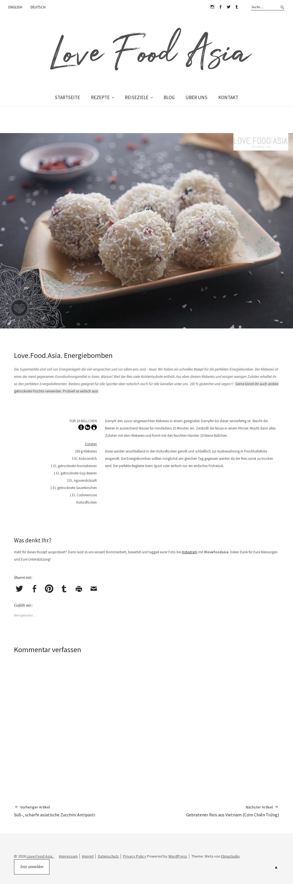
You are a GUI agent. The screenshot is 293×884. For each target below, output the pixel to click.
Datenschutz (108, 856)
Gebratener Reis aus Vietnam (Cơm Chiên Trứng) (232, 810)
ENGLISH (15, 7)
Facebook (220, 7)
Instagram (212, 7)
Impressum (68, 856)
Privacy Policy (134, 856)
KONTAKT (228, 97)
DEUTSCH (38, 7)
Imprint (88, 856)
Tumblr (236, 7)
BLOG (169, 97)
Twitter (228, 7)
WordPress (177, 856)
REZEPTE (100, 97)
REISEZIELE (136, 97)
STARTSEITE (67, 97)
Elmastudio (230, 856)
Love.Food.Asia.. (40, 856)
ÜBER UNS (196, 97)
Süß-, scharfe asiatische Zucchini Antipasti (54, 810)
